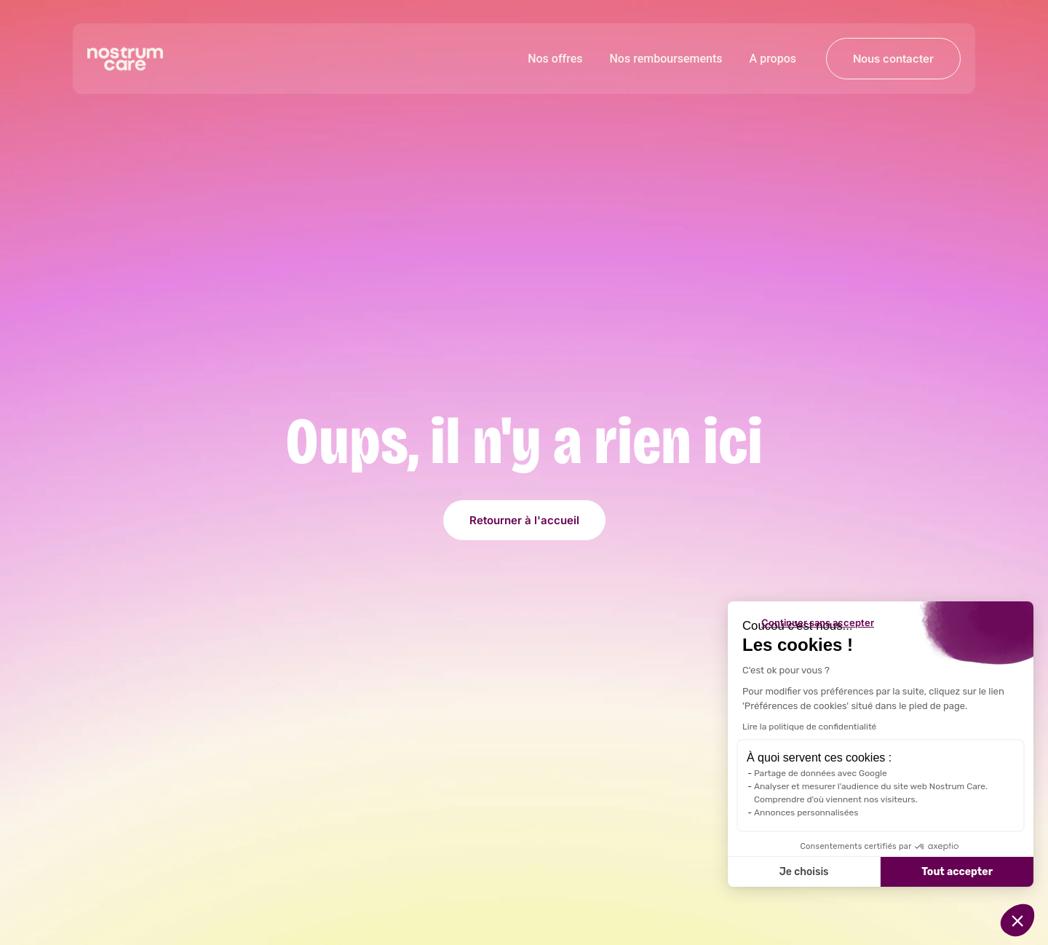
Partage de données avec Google (820, 773)
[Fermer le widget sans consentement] (817, 623)
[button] (1017, 920)
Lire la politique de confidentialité (809, 726)
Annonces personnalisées (806, 812)
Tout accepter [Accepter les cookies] (957, 872)
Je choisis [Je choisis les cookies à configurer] (804, 872)
